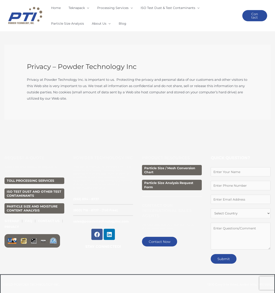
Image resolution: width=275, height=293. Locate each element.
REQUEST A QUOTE (24, 151)
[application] (82, 12)
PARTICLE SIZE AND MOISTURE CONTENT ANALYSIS (32, 202)
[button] (251, 12)
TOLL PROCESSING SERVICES (30, 174)
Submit (223, 254)
